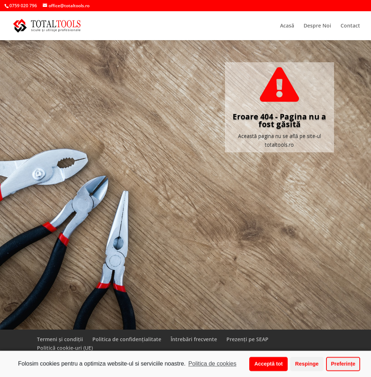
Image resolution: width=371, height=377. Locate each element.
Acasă (287, 26)
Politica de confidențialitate (126, 339)
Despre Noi (317, 26)
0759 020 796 (23, 6)
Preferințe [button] (343, 365)
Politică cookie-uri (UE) (65, 347)
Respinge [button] (307, 365)
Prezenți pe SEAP (247, 339)
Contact (350, 26)
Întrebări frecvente (194, 339)
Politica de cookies (212, 364)
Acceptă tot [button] (268, 365)
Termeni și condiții (60, 339)
